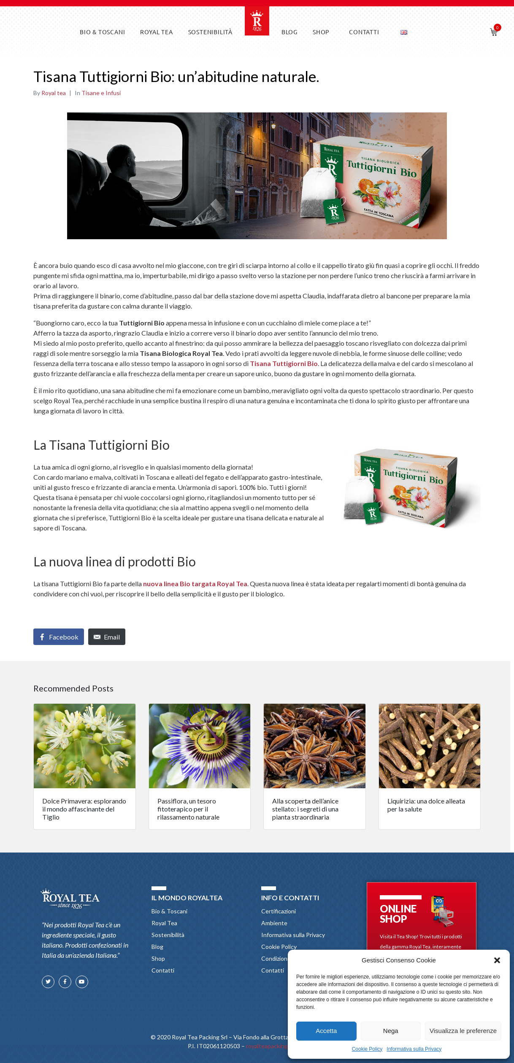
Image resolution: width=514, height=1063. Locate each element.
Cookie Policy (367, 1049)
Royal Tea (156, 32)
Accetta (326, 1030)
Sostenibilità (210, 32)
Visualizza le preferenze (463, 1030)
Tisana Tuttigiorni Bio (284, 363)
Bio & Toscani (102, 32)
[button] (497, 960)
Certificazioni (278, 911)
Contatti (364, 32)
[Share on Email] (106, 637)
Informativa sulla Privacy (414, 1049)
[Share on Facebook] (58, 637)
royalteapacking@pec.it (277, 1045)
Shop (321, 32)
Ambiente (274, 922)
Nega (390, 1030)
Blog (289, 32)
